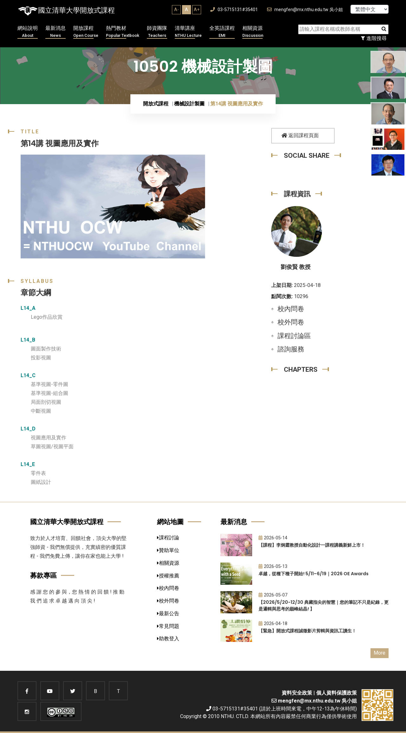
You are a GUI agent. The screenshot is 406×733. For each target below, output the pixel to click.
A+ (197, 9)
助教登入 (168, 639)
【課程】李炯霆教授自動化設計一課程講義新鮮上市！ (312, 545)
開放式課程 (155, 104)
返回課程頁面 (300, 135)
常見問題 (168, 626)
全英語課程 (222, 32)
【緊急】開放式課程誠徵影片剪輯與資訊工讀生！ (307, 631)
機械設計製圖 (189, 104)
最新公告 (168, 613)
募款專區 (43, 575)
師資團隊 (157, 32)
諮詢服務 (291, 349)
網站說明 (27, 32)
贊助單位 (168, 550)
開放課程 (85, 32)
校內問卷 (291, 309)
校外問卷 (291, 322)
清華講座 (188, 32)
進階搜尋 (374, 38)
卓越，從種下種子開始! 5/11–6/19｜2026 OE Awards (314, 573)
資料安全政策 (297, 693)
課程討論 (168, 538)
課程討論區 (294, 336)
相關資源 (252, 32)
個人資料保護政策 (336, 693)
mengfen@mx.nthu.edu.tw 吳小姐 (305, 9)
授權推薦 (168, 576)
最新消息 (55, 32)
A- (176, 9)
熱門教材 (122, 32)
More (379, 653)
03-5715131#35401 (234, 9)
